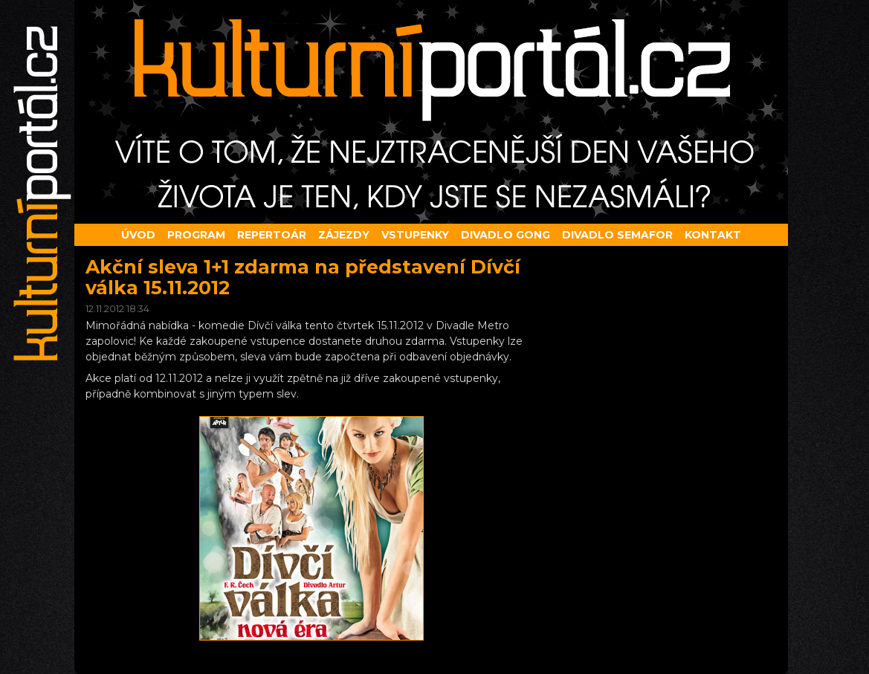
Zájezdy (343, 235)
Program (196, 235)
